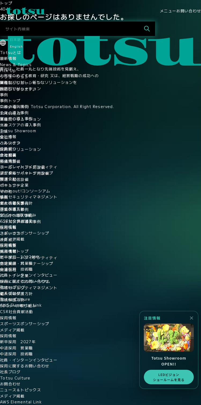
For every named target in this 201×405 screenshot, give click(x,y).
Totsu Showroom (18, 130)
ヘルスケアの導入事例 (20, 124)
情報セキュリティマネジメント (28, 196)
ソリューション (14, 76)
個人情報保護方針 (16, 203)
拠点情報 (8, 160)
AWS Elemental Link (21, 305)
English (16, 46)
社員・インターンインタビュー (28, 275)
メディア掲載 (12, 239)
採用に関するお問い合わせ (24, 281)
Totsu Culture (15, 299)
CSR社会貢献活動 (16, 221)
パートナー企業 (14, 185)
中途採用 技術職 (16, 269)
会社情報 (8, 136)
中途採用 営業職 (16, 263)
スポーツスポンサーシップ (24, 233)
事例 (4, 94)
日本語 (15, 39)
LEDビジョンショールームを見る (169, 377)
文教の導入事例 (14, 106)
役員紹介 (8, 148)
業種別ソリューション (20, 82)
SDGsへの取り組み (18, 215)
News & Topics (16, 64)
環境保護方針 (12, 209)
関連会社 (8, 178)
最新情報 (8, 58)
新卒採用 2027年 (18, 341)
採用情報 (8, 227)
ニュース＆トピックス (20, 389)
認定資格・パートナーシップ (26, 172)
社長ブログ (10, 293)
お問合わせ (10, 383)
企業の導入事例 (14, 112)
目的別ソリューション (20, 88)
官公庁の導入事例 (16, 118)
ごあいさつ (10, 142)
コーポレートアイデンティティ (28, 166)
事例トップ (10, 100)
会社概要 (8, 154)
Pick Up (8, 70)
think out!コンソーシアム (25, 190)
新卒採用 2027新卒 (20, 257)
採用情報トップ (14, 251)
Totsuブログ (12, 287)
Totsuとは (10, 52)
